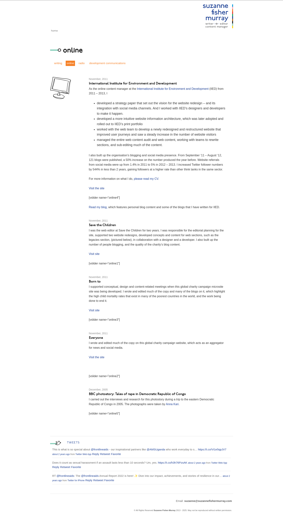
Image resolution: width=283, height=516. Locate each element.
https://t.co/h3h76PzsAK (172, 462)
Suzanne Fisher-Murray (164, 510)
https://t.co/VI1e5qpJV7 (212, 449)
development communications (107, 63)
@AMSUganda (156, 449)
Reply (95, 454)
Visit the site (96, 188)
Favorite (116, 454)
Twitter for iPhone (76, 480)
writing (58, 63)
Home (54, 31)
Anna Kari (172, 404)
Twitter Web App (83, 454)
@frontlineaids (99, 449)
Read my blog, (98, 207)
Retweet (105, 454)
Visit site (94, 253)
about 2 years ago (61, 454)
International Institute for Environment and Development (173, 88)
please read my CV (146, 178)
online (70, 63)
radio (82, 63)
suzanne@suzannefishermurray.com (208, 500)
